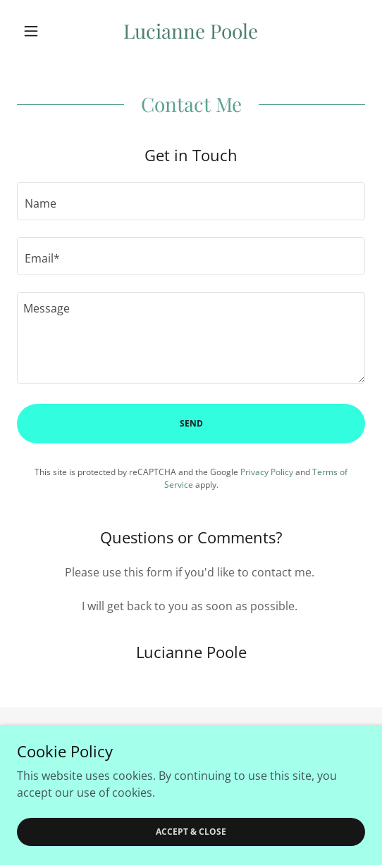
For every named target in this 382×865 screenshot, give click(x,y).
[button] (43, 31)
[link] (191, 31)
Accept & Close (191, 832)
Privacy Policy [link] (266, 472)
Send (191, 423)
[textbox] (191, 201)
